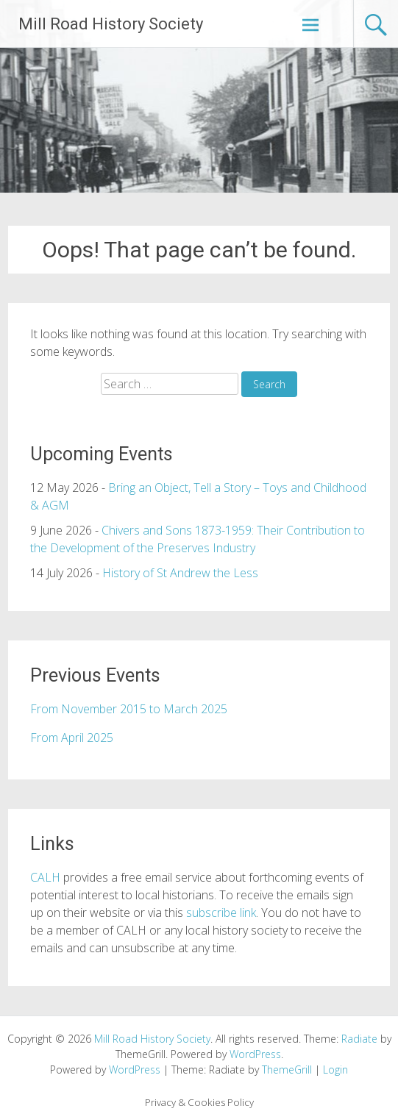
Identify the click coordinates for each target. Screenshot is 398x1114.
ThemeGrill (287, 1069)
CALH (45, 877)
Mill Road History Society (110, 24)
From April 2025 (71, 737)
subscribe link (221, 912)
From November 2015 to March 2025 (128, 709)
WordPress (134, 1069)
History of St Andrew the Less (180, 573)
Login (335, 1069)
